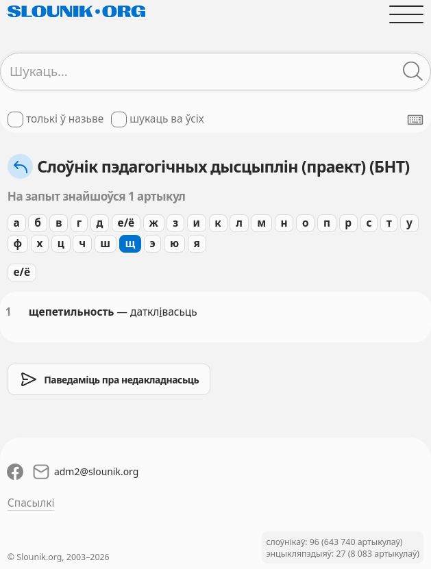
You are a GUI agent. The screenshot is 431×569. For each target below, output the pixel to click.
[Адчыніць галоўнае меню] (406, 14)
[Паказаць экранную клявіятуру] (415, 120)
